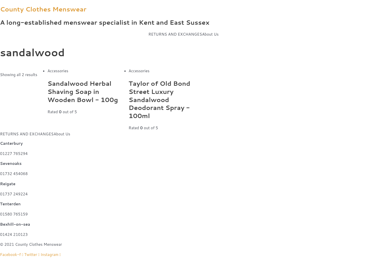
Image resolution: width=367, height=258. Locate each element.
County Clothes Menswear (43, 9)
